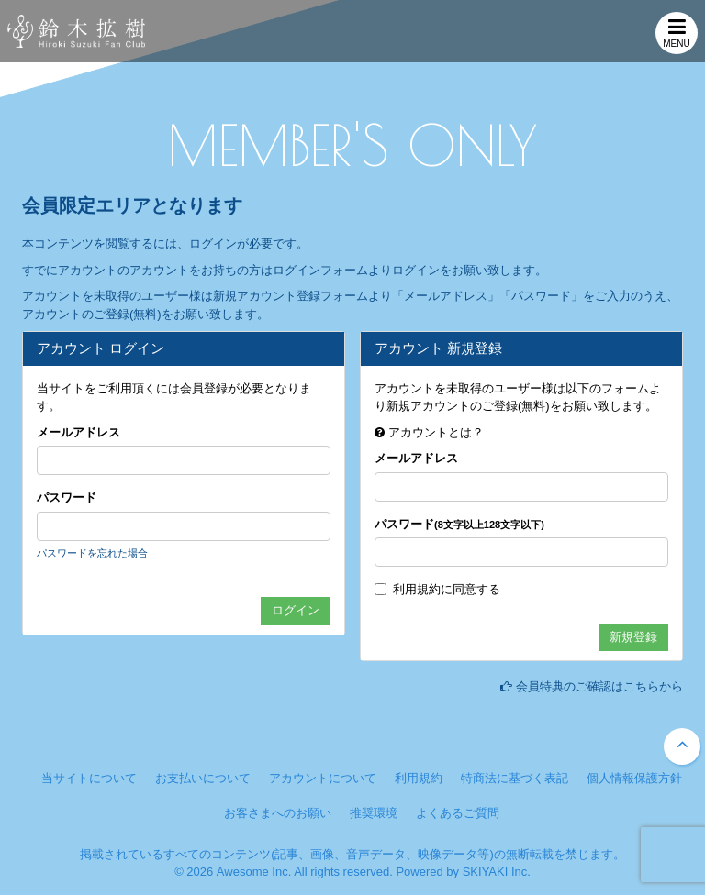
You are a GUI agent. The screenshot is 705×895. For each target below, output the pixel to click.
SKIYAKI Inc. (497, 871)
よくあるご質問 (457, 813)
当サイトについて (89, 778)
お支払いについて (203, 778)
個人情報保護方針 (634, 778)
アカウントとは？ (436, 432)
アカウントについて (322, 778)
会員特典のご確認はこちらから (599, 686)
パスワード (66, 497)
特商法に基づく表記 (514, 778)
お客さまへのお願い (277, 813)
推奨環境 (373, 813)
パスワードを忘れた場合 (92, 552)
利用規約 (417, 589)
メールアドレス (78, 432)
